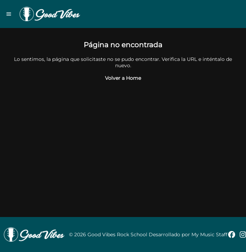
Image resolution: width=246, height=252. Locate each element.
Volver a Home (123, 78)
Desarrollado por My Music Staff (188, 234)
